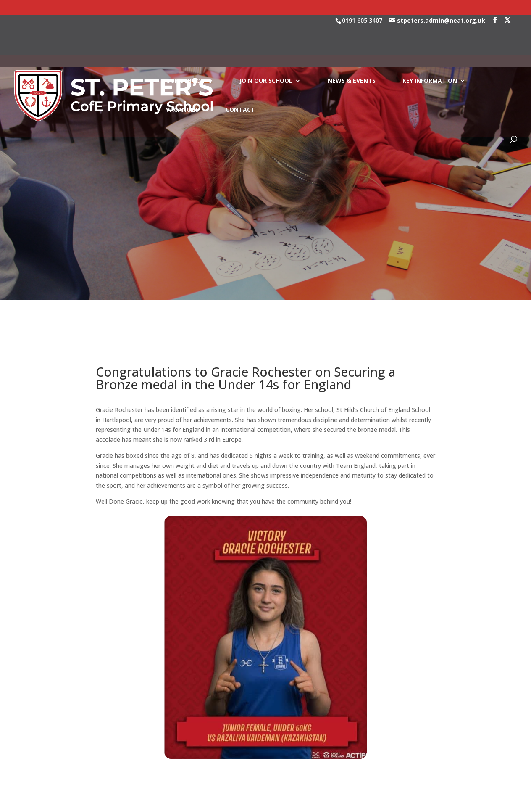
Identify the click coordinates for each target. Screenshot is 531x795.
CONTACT (240, 70)
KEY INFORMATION (429, 41)
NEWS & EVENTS (352, 41)
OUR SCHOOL (185, 41)
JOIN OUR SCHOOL (265, 41)
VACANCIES (182, 70)
